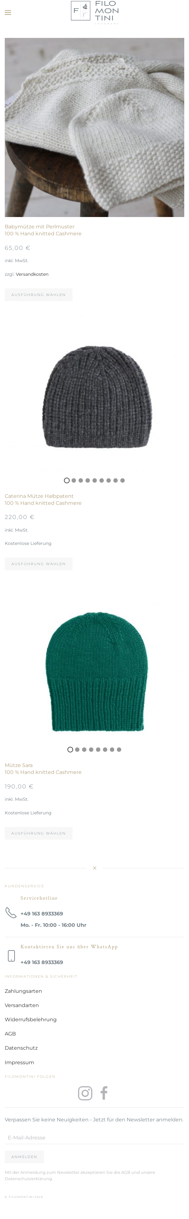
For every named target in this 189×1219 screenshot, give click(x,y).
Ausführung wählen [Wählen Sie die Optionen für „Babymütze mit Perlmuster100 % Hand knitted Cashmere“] (38, 295)
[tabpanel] (94, 127)
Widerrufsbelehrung (31, 1020)
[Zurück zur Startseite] (94, 12)
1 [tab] (87, 211)
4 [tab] (87, 480)
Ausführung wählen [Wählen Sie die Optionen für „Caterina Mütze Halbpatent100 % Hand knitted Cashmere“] (38, 564)
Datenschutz (21, 1048)
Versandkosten (32, 274)
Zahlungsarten (23, 991)
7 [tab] (108, 480)
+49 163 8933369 (42, 914)
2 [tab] (94, 211)
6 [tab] (101, 480)
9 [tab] (122, 480)
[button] (8, 12)
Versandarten (22, 1005)
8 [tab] (115, 480)
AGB (10, 1034)
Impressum (19, 1062)
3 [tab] (101, 211)
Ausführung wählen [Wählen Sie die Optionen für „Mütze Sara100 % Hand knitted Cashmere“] (38, 833)
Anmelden (24, 1157)
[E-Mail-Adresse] (94, 1137)
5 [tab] (94, 480)
